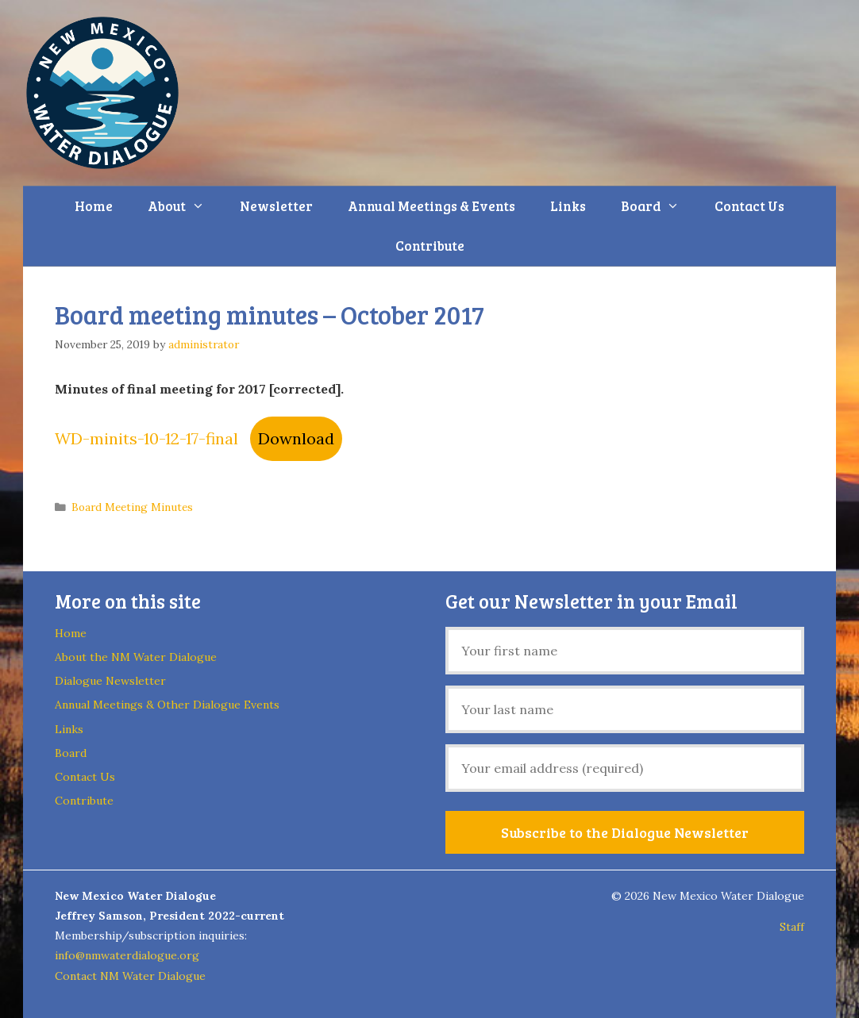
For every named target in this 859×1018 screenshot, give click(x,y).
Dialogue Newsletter (110, 681)
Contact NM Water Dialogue (130, 976)
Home (94, 206)
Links (568, 206)
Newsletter (276, 206)
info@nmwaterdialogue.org (127, 955)
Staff (792, 927)
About (185, 206)
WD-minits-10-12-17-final (146, 438)
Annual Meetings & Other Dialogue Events (167, 704)
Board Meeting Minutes (132, 507)
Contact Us (749, 206)
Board (659, 206)
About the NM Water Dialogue (136, 657)
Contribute (429, 245)
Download (296, 438)
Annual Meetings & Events (431, 206)
